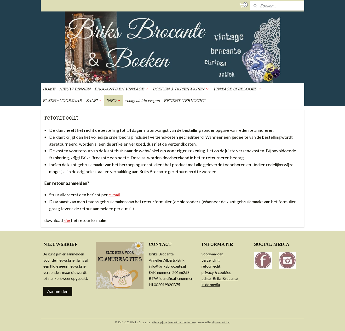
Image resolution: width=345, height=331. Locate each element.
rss (165, 322)
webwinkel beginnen (182, 322)
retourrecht (210, 266)
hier (66, 220)
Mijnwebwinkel (221, 322)
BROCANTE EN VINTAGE (121, 89)
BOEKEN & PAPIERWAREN (181, 89)
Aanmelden (58, 291)
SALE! (94, 100)
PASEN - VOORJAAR (62, 100)
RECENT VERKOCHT (184, 100)
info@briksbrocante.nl (167, 266)
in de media (210, 284)
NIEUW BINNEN (75, 89)
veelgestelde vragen (142, 100)
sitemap (157, 322)
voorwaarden (212, 254)
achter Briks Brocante (219, 278)
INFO (113, 100)
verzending (210, 260)
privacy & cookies (216, 272)
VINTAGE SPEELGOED (237, 89)
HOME (49, 89)
